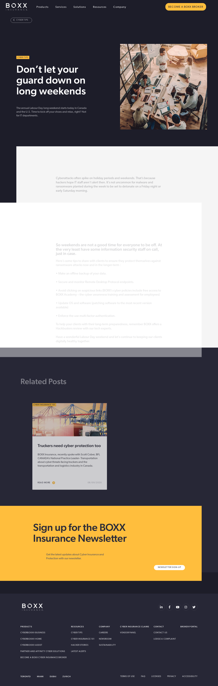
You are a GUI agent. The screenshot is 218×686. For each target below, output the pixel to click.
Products (42, 7)
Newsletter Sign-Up (169, 567)
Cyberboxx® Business (32, 633)
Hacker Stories (79, 645)
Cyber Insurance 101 (83, 639)
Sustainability (107, 645)
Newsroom (105, 639)
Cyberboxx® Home (31, 639)
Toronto (25, 676)
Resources (100, 7)
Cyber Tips (20, 20)
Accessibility (190, 676)
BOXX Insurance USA (17, 6)
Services (61, 7)
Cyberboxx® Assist (31, 645)
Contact (159, 626)
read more (46, 494)
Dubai (53, 676)
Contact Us (160, 633)
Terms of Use (127, 676)
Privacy (171, 676)
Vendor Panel (128, 633)
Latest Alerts (78, 651)
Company (119, 7)
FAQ (143, 676)
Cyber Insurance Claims (134, 626)
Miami (40, 676)
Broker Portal (189, 626)
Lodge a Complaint (165, 639)
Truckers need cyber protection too (69, 456)
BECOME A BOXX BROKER (185, 7)
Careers (103, 633)
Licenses (156, 676)
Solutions (79, 7)
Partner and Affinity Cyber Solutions (42, 651)
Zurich (67, 676)
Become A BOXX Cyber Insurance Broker (43, 658)
